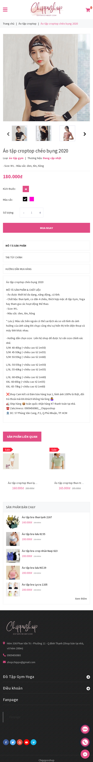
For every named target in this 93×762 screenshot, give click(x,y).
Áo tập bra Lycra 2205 (34, 584)
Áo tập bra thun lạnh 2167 (37, 517)
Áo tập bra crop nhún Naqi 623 (40, 551)
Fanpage (14, 717)
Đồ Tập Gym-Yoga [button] (46, 676)
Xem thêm (81, 598)
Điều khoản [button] (46, 688)
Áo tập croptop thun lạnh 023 (25, 483)
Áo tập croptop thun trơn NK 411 (73, 483)
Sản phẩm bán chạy (20, 507)
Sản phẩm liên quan (22, 437)
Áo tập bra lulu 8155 (33, 534)
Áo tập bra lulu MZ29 (34, 567)
